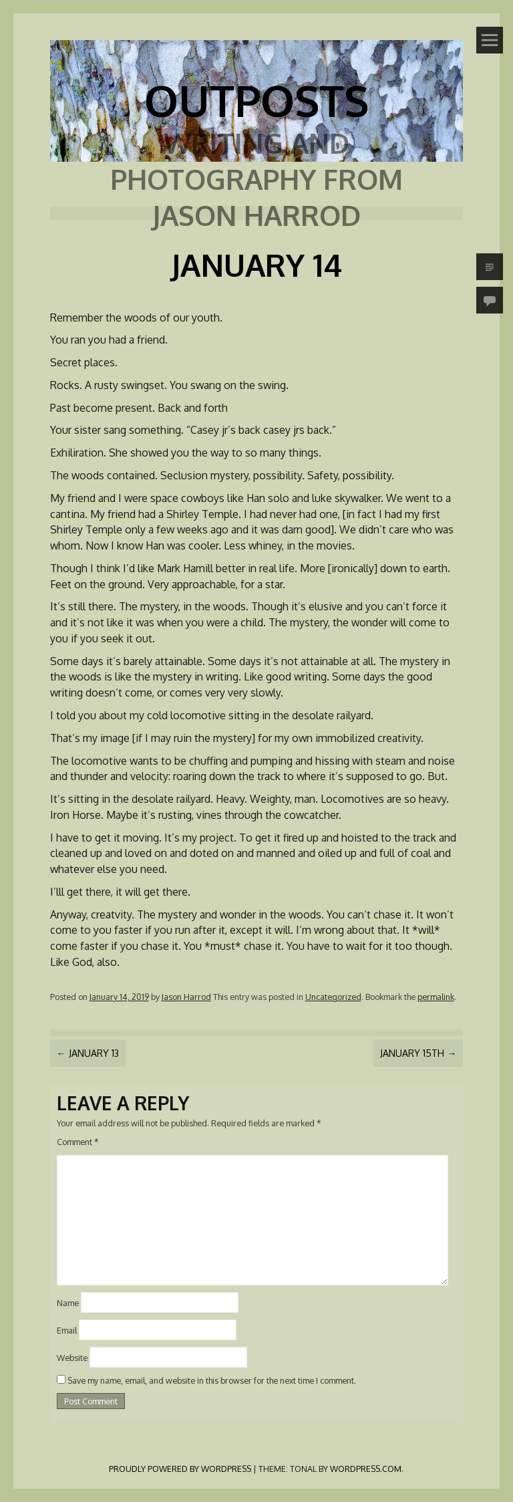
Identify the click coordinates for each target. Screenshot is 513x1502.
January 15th (418, 1053)
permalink (435, 996)
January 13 (88, 1053)
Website (72, 1357)
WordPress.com (365, 1468)
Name (68, 1302)
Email (67, 1330)
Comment (78, 1141)
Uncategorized (333, 996)
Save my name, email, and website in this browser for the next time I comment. (211, 1380)
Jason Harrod (186, 996)
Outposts (256, 100)
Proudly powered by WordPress (180, 1468)
